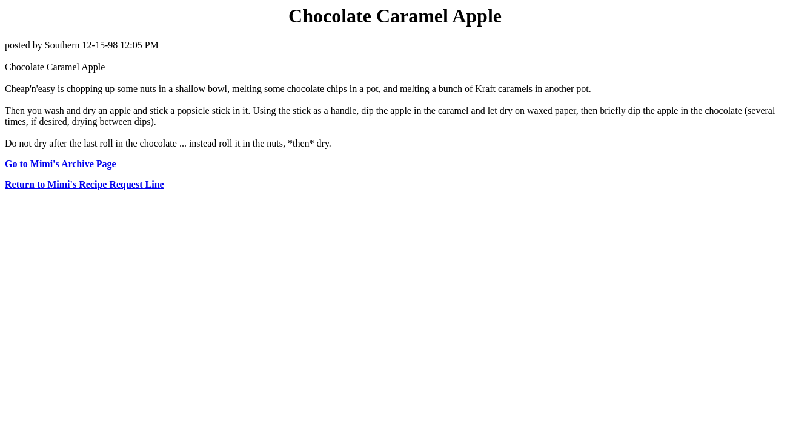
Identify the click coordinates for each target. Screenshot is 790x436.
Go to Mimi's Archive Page (60, 164)
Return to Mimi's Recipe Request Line (84, 184)
